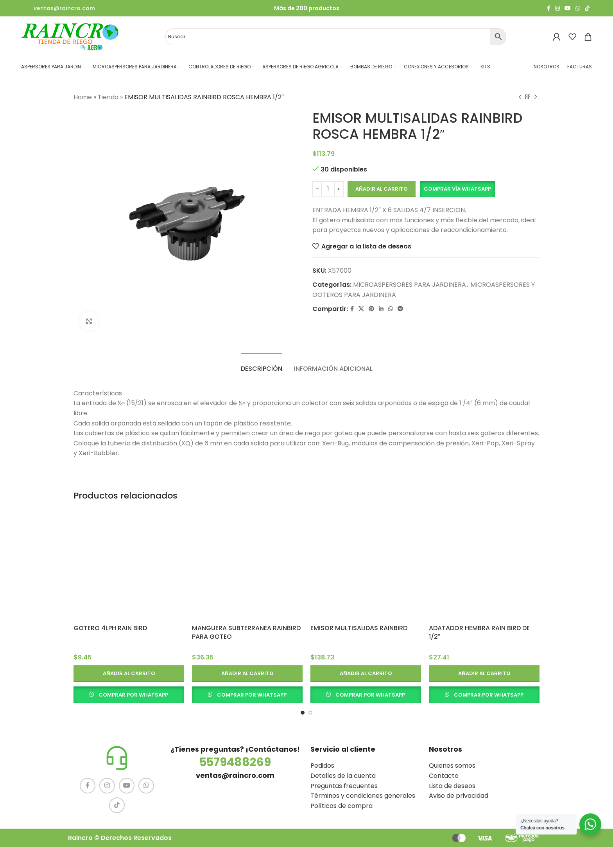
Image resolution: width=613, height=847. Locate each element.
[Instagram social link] (557, 8)
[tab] (261, 365)
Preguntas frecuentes (344, 785)
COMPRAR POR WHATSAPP (133, 695)
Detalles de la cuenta (343, 775)
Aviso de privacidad (458, 795)
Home (82, 97)
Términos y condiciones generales (362, 795)
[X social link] (361, 309)
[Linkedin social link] (381, 309)
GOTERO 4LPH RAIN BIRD (110, 628)
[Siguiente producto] (536, 97)
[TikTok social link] (587, 8)
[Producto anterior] (520, 97)
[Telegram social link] (400, 309)
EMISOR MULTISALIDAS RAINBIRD (358, 628)
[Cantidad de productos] (328, 189)
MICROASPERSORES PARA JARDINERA (409, 284)
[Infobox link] (58, 8)
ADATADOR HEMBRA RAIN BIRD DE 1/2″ (479, 632)
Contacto (444, 775)
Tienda (108, 97)
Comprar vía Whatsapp (457, 189)
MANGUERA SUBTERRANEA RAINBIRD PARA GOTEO (246, 632)
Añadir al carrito (381, 189)
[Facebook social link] (549, 8)
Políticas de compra (341, 805)
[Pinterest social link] (371, 309)
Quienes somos (452, 765)
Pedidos (322, 765)
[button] (457, 189)
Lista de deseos (452, 785)
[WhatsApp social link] (578, 8)
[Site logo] (70, 36)
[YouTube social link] (567, 8)
